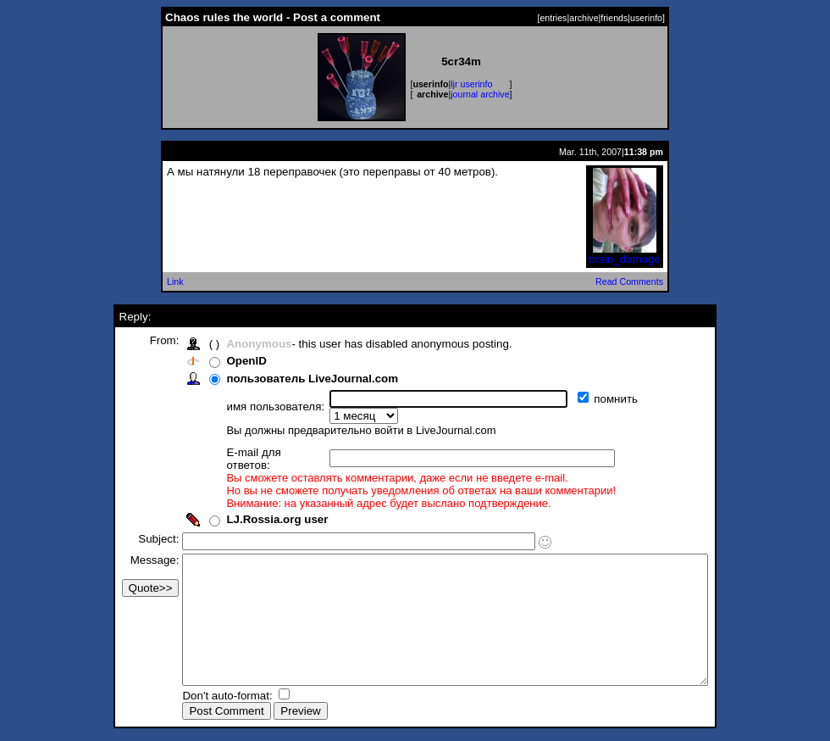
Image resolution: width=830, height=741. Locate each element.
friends (614, 18)
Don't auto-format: (197, 697)
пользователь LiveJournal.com (281, 378)
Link (175, 281)
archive (583, 18)
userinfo (646, 18)
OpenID (215, 360)
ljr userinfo (471, 84)
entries (553, 18)
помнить (586, 399)
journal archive (480, 94)
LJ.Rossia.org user (245, 495)
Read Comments (629, 281)
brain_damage (625, 253)
